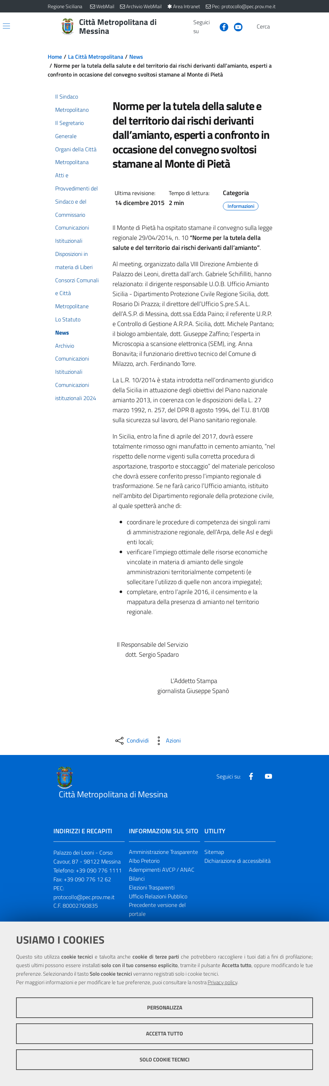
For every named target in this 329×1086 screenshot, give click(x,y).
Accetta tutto (164, 1033)
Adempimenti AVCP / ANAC (161, 869)
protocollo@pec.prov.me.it (84, 897)
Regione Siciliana (65, 6)
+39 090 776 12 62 (87, 879)
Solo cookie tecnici (164, 1059)
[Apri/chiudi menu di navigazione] (6, 26)
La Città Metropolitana (95, 56)
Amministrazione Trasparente (163, 852)
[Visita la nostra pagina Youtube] (235, 26)
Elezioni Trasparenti (151, 887)
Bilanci (137, 878)
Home (55, 56)
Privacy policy (222, 982)
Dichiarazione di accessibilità (237, 860)
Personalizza (164, 1007)
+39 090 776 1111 (99, 870)
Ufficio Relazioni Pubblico (158, 896)
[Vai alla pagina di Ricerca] (277, 26)
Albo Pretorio (144, 860)
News (136, 56)
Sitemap (214, 852)
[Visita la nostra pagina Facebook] (221, 26)
